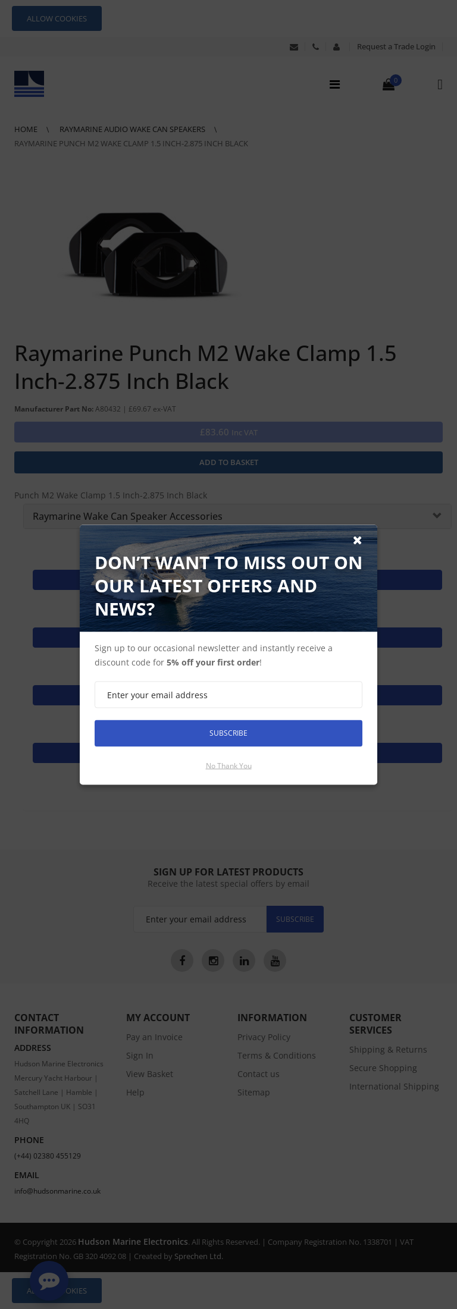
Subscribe (228, 733)
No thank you (229, 765)
